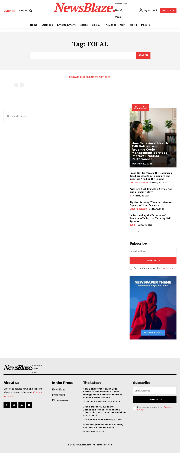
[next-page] (137, 232)
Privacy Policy (167, 268)
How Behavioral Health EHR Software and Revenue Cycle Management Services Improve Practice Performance (150, 151)
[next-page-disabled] (22, 85)
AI (130, 196)
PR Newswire (60, 400)
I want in (153, 260)
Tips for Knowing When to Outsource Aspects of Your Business (151, 203)
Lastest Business (139, 183)
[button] (26, 10)
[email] (153, 251)
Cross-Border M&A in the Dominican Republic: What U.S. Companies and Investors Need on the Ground (151, 175)
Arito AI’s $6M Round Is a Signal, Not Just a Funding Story (151, 190)
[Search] (143, 55)
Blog (132, 225)
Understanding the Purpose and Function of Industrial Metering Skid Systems (150, 218)
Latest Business (138, 209)
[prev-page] (16, 85)
